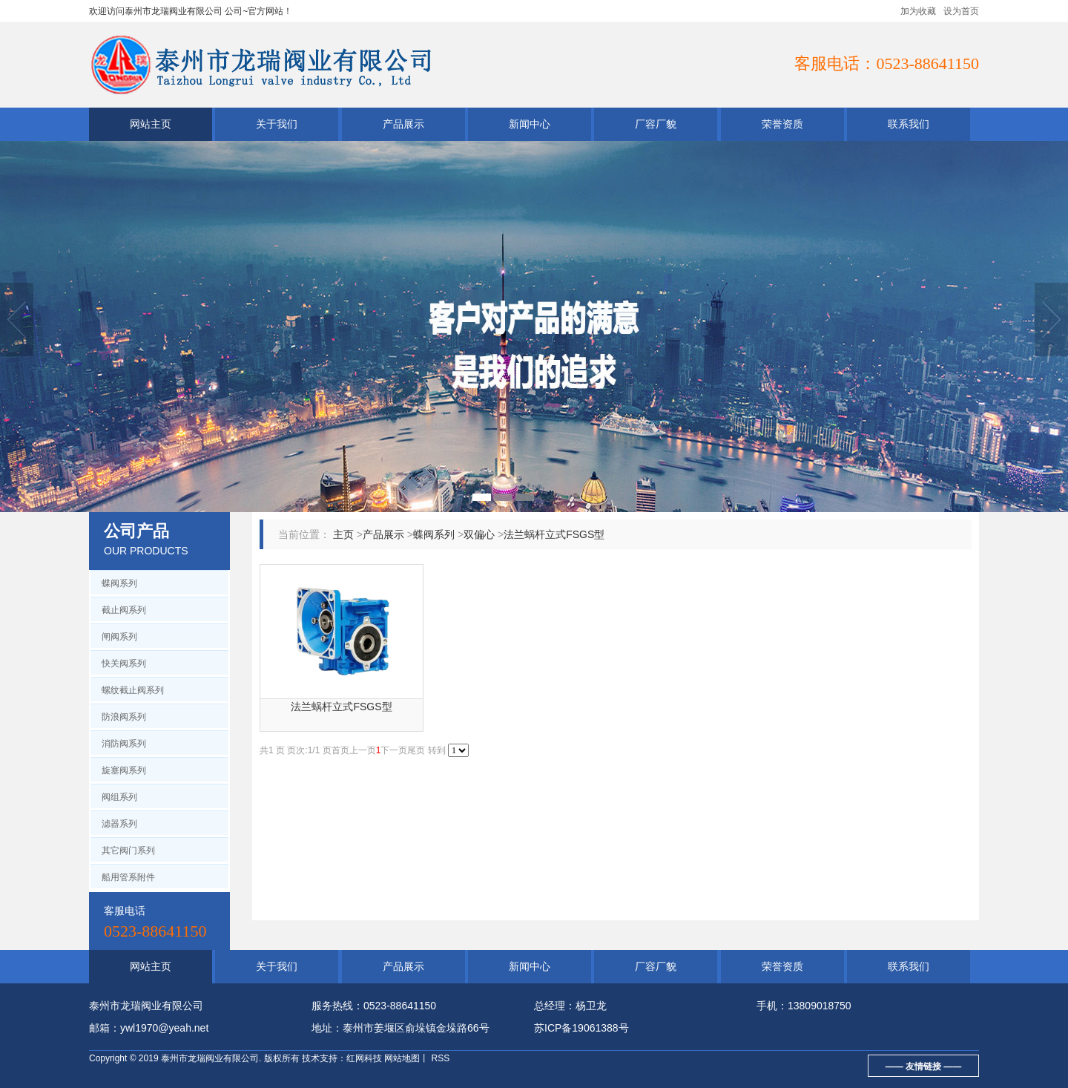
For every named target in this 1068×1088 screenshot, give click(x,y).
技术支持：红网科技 (342, 1058)
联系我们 (908, 124)
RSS (439, 1058)
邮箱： (104, 1028)
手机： (772, 1006)
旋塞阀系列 (124, 770)
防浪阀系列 (124, 717)
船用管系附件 (128, 877)
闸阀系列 (119, 637)
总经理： (555, 1006)
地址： (327, 1028)
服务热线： (337, 1006)
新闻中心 (529, 124)
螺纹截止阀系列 (133, 690)
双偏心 (479, 534)
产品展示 (403, 124)
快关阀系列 (124, 663)
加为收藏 (918, 11)
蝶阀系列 (119, 583)
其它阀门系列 (128, 850)
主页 (343, 534)
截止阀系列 (124, 610)
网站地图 (402, 1058)
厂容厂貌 (655, 124)
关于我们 (276, 124)
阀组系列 (119, 797)
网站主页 (150, 124)
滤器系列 (119, 824)
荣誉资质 (782, 124)
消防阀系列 (124, 743)
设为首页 (961, 11)
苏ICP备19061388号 (581, 1028)
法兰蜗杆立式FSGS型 (554, 534)
